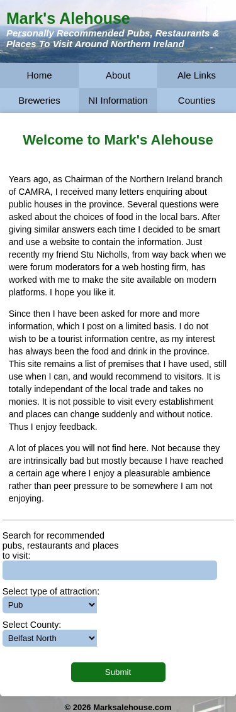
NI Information (117, 100)
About (118, 75)
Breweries (39, 100)
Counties (196, 100)
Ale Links (196, 75)
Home (39, 75)
